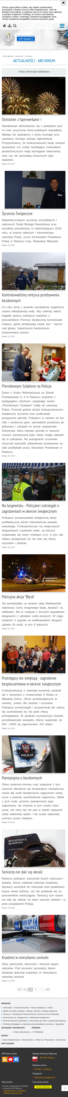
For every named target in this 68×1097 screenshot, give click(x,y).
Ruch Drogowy (19, 1027)
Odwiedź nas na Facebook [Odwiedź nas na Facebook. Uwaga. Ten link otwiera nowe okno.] (16, 1059)
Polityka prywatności (13, 1093)
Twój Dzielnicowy (21, 1008)
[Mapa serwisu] (9, 26)
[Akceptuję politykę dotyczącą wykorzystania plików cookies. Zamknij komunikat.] (63, 2)
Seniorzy (6, 1014)
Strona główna (8, 56)
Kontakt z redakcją (42, 1069)
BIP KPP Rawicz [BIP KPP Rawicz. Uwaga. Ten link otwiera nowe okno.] (47, 1058)
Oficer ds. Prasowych (45, 1040)
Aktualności (19, 56)
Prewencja (36, 1027)
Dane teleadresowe (11, 1040)
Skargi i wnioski (33, 1011)
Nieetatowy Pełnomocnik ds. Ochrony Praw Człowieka (36, 1014)
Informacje (5, 1003)
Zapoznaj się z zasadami (15, 1091)
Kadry (50, 1008)
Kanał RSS (4, 1059)
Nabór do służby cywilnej (13, 1011)
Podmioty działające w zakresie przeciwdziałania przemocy (28, 1024)
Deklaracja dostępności (39, 1017)
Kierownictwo (27, 1040)
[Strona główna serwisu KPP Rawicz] (4, 26)
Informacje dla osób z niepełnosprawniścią (48, 1021)
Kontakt (4, 1035)
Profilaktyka (38, 1032)
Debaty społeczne (49, 1011)
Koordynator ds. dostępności (15, 1017)
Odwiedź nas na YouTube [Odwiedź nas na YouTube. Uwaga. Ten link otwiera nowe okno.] (10, 1059)
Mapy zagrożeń (7, 1043)
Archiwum (28, 56)
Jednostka (7, 1008)
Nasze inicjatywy (38, 1008)
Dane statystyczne (22, 1032)
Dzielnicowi (61, 1040)
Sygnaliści (60, 1024)
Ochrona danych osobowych (15, 1021)
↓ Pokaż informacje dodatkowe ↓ (34, 71)
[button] (62, 26)
